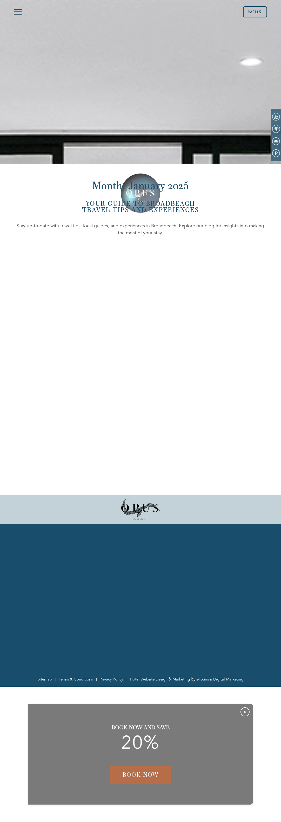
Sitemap (39, 679)
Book (254, 12)
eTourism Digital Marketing (224, 679)
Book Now (141, 775)
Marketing (183, 679)
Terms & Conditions (72, 679)
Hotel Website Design (148, 679)
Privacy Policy (109, 679)
